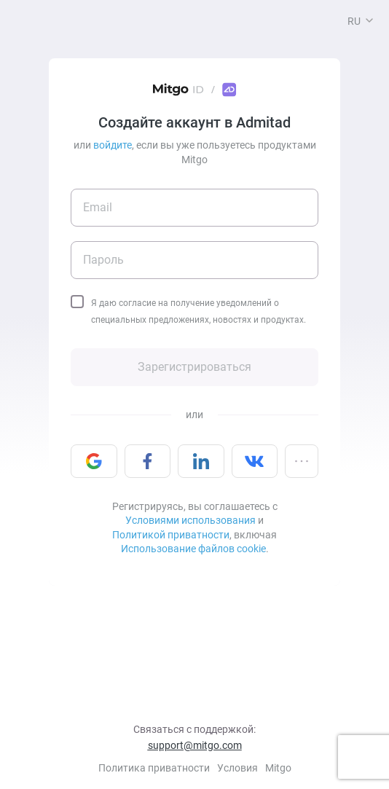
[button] (369, 20)
